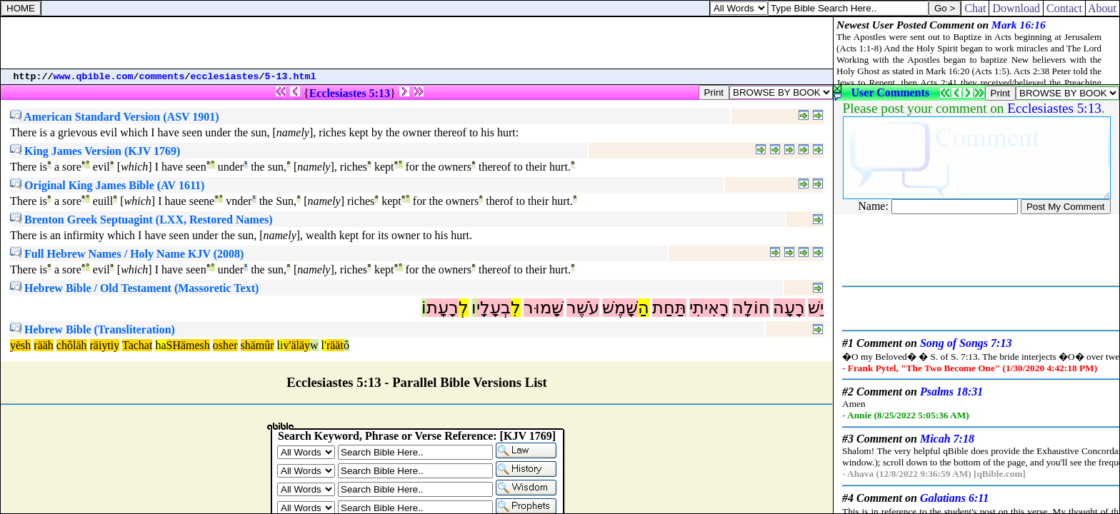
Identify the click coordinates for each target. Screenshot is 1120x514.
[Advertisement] (417, 42)
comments (162, 76)
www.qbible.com (94, 76)
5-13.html (290, 76)
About (1102, 8)
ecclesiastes (225, 76)
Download (1016, 8)
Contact (1064, 8)
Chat (975, 8)
